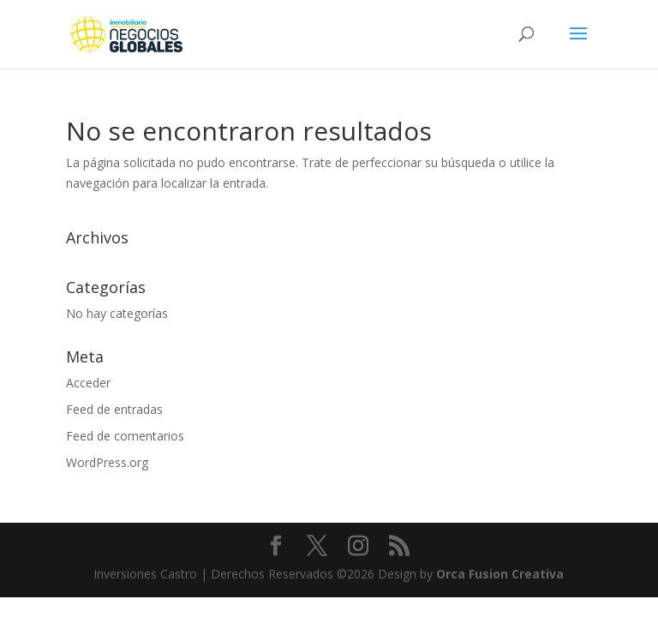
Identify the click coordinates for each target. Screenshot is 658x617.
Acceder (88, 382)
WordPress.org (107, 462)
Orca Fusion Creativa (500, 574)
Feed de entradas (114, 409)
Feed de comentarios (125, 436)
